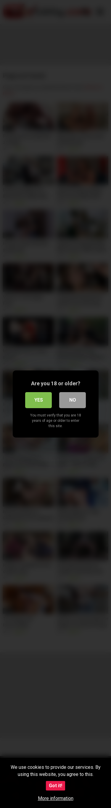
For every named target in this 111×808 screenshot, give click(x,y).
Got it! (55, 785)
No (72, 400)
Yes (38, 400)
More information (55, 798)
